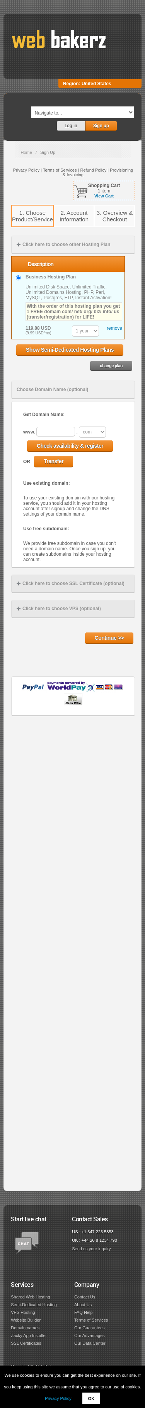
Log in (71, 125)
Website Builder (26, 1320)
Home (26, 152)
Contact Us (84, 1297)
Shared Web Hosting (30, 1297)
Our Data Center (90, 1343)
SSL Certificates (26, 1343)
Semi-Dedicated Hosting (34, 1304)
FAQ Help (83, 1312)
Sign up (101, 125)
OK (91, 1398)
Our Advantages (89, 1335)
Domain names (25, 1327)
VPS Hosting (23, 1312)
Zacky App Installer (29, 1335)
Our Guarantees (89, 1327)
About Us (83, 1304)
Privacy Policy (58, 1398)
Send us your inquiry (91, 1248)
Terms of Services (91, 1320)
